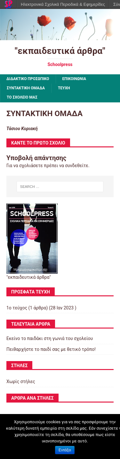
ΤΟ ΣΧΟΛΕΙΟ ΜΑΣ (22, 97)
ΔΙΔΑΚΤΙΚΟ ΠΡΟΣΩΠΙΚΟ (27, 79)
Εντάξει (65, 450)
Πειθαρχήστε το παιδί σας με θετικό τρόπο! (51, 349)
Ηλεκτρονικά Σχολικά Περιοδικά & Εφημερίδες (63, 4)
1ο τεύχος (16, 307)
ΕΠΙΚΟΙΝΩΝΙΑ (74, 79)
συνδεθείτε (76, 165)
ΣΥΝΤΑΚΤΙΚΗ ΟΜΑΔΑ (26, 88)
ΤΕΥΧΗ (64, 88)
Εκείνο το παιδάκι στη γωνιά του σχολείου (49, 338)
